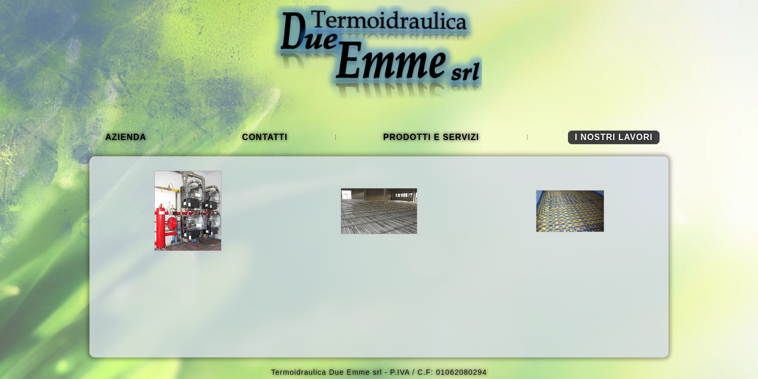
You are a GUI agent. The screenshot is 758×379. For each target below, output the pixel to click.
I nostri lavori (614, 137)
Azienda (125, 137)
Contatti (265, 137)
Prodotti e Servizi (431, 137)
